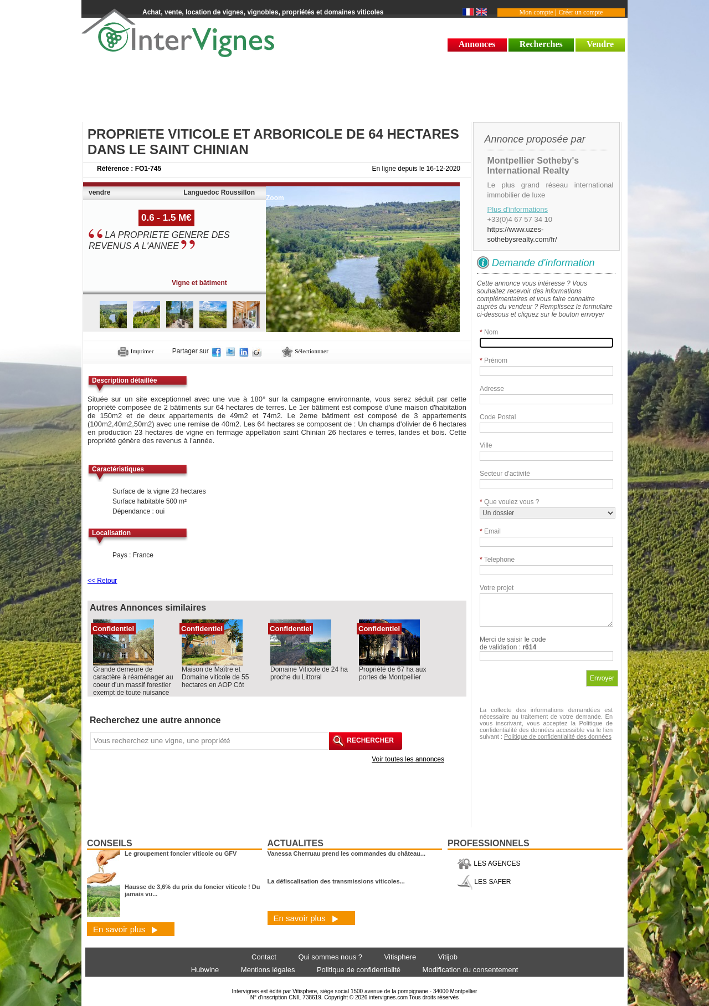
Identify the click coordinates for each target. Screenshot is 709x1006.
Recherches (541, 44)
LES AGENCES (488, 863)
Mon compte (536, 12)
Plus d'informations (517, 209)
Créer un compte (580, 12)
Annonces (477, 44)
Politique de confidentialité (358, 970)
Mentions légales (268, 970)
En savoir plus (125, 929)
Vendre (600, 44)
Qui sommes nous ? (330, 957)
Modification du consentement (470, 970)
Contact (263, 957)
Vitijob (448, 957)
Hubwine (205, 970)
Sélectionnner (304, 351)
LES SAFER (484, 882)
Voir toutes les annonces (408, 759)
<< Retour (102, 581)
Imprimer (135, 351)
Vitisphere (400, 957)
